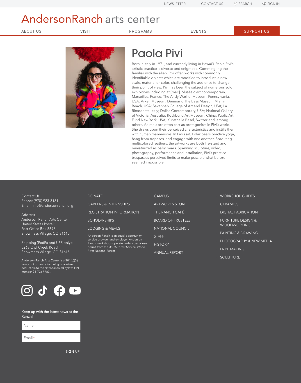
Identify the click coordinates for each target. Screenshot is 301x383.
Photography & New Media (246, 241)
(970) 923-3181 (46, 200)
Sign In (273, 4)
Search (245, 4)
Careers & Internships (109, 204)
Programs (140, 31)
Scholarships (101, 220)
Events (199, 31)
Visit (85, 31)
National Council (171, 228)
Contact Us (212, 4)
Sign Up (73, 351)
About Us (31, 31)
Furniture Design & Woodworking (238, 222)
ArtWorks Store (170, 204)
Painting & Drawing (239, 233)
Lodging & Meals (104, 228)
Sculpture (230, 257)
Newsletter (175, 4)
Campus (161, 196)
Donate (95, 196)
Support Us (256, 31)
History (161, 244)
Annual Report (168, 252)
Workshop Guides (237, 196)
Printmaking (232, 249)
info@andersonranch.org (52, 205)
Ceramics (229, 204)
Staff (159, 236)
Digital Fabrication (239, 212)
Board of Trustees (172, 220)
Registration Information (113, 212)
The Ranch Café (169, 212)
